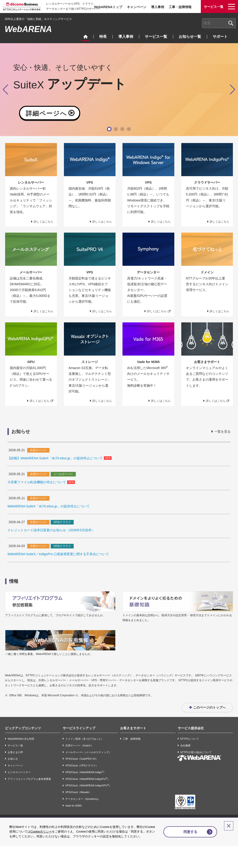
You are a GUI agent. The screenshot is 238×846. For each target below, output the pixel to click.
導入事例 (157, 7)
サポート (220, 37)
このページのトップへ (209, 707)
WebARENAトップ (108, 7)
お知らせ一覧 (190, 37)
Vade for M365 (73, 805)
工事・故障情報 (180, 7)
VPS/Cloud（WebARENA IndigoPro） (87, 778)
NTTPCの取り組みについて (196, 752)
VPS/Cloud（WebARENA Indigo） (85, 772)
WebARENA (28, 29)
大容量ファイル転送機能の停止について (36, 482)
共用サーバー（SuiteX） (79, 745)
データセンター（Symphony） (82, 798)
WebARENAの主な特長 (21, 738)
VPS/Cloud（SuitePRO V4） (81, 758)
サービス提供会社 (191, 728)
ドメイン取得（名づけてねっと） (84, 738)
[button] (109, 129)
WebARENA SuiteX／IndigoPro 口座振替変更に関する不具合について (58, 554)
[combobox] (219, 23)
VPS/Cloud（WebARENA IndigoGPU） (88, 785)
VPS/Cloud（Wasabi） (78, 792)
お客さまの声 (15, 752)
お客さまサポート (133, 728)
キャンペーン (136, 7)
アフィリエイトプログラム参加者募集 (29, 779)
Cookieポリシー (50, 827)
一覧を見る (222, 431)
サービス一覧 (156, 37)
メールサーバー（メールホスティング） (88, 752)
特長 (103, 37)
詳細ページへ (46, 113)
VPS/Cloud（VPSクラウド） (81, 765)
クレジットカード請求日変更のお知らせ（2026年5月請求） (51, 530)
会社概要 (185, 745)
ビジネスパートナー (19, 772)
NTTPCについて (189, 738)
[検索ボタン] (230, 23)
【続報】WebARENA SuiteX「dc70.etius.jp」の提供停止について (55, 458)
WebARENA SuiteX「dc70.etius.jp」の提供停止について (48, 506)
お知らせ (13, 758)
